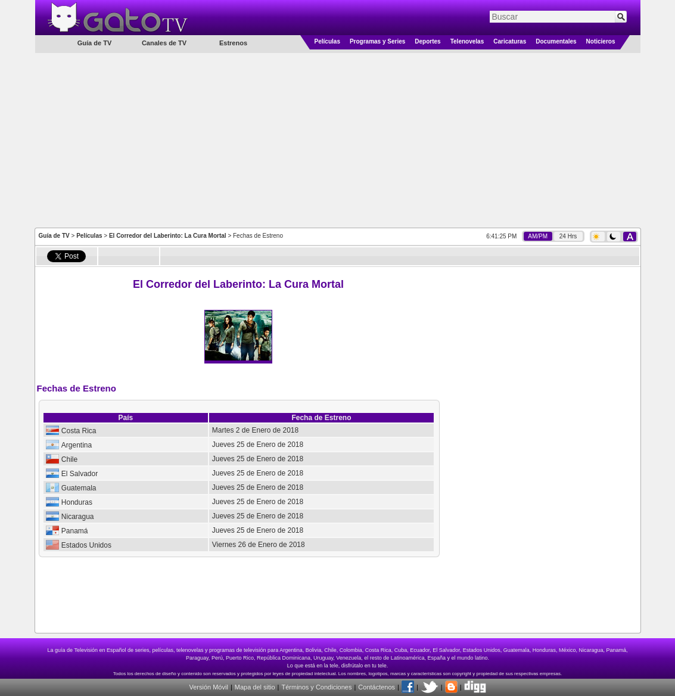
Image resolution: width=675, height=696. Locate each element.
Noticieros (600, 41)
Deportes (427, 41)
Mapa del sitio (255, 687)
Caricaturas (509, 41)
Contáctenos (376, 687)
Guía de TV (54, 235)
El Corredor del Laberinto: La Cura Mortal (167, 235)
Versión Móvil (208, 687)
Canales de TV (164, 42)
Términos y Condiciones (316, 687)
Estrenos (233, 42)
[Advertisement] (337, 139)
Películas (327, 41)
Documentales (556, 41)
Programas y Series (377, 41)
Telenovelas (467, 41)
